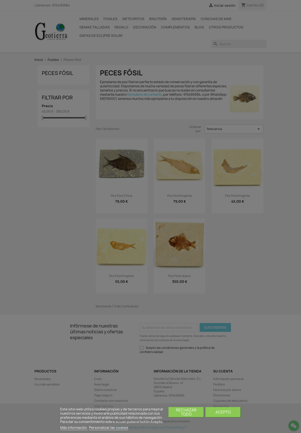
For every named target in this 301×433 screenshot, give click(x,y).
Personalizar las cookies (108, 427)
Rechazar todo (186, 412)
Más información (74, 427)
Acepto (223, 412)
